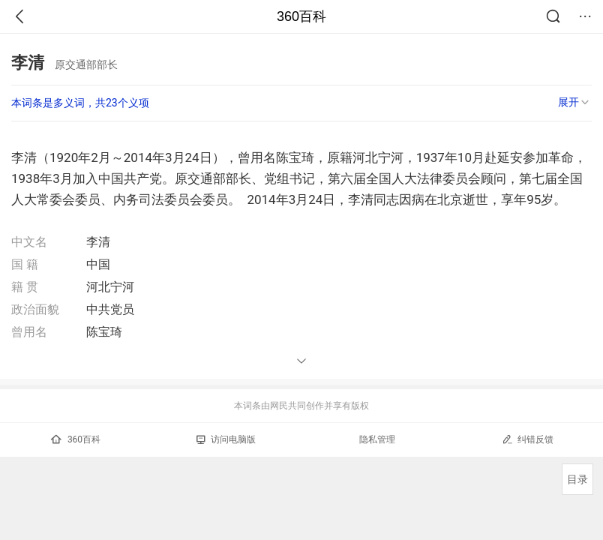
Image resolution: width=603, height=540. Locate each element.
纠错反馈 (528, 439)
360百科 (301, 16)
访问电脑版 (226, 439)
